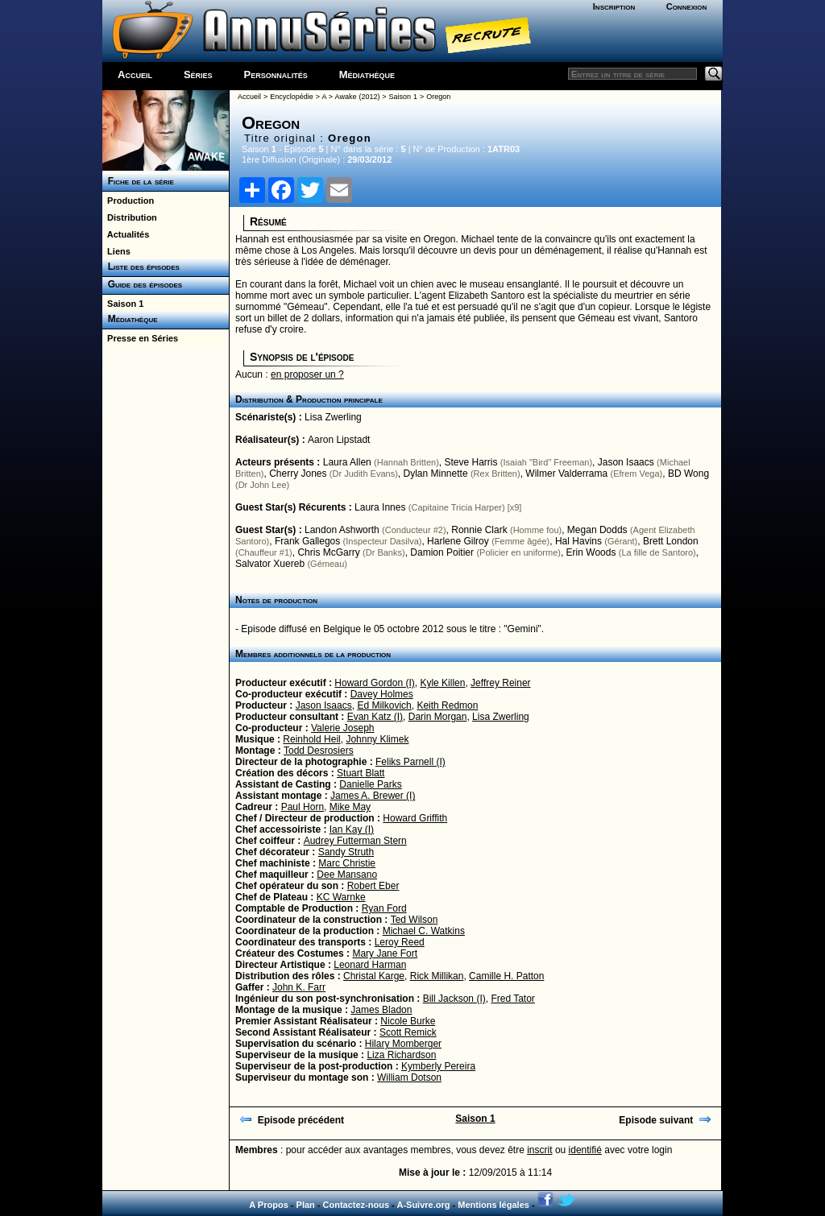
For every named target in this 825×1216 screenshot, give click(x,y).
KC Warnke (341, 897)
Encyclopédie (291, 97)
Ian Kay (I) (352, 829)
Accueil (135, 74)
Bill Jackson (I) (454, 998)
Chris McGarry (328, 552)
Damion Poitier (442, 552)
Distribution (129, 217)
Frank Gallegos (307, 541)
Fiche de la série (138, 181)
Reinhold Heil (311, 739)
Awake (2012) (357, 97)
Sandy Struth (346, 852)
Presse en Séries (140, 338)
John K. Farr (298, 987)
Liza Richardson (401, 1055)
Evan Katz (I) (375, 716)
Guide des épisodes (142, 284)
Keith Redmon (447, 705)
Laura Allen (347, 462)
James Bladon (381, 1009)
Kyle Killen (442, 683)
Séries (198, 74)
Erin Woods (591, 552)
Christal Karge (373, 976)
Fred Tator (512, 998)
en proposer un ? (307, 374)
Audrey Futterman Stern (355, 840)
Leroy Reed (400, 942)
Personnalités (276, 74)
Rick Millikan (437, 976)
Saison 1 (122, 303)
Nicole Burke (407, 1021)
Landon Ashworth (342, 530)
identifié (585, 1150)
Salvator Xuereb (270, 563)
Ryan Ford (384, 908)
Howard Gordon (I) (374, 683)
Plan (305, 1205)
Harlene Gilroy (458, 541)
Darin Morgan (437, 716)
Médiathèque (367, 74)
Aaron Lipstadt (339, 439)
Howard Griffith (415, 818)
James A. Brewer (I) (372, 795)
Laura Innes (379, 507)
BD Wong (688, 473)
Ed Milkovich (384, 705)
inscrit (539, 1150)
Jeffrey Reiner (500, 683)
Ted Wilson (414, 919)
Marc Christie (346, 863)
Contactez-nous (356, 1205)
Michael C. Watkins (424, 931)
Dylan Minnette (436, 473)
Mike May (350, 807)
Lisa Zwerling (333, 417)
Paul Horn (302, 807)
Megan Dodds (597, 530)
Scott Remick (408, 1032)
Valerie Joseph (343, 728)
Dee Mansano (347, 874)
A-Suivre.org (423, 1205)
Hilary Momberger (403, 1043)
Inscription (614, 6)
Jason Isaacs (626, 462)
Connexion (686, 6)
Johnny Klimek (377, 739)
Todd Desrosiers (319, 750)
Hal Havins (578, 541)
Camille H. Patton (506, 976)
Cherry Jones (297, 473)
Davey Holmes (381, 694)
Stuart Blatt (360, 773)
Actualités (125, 234)
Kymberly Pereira (438, 1066)
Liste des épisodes (141, 266)
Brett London (671, 541)
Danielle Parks (370, 784)
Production (128, 200)
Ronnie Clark (479, 530)
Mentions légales (493, 1205)
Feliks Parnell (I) (410, 761)
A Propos (268, 1205)
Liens (116, 251)
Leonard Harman (370, 964)
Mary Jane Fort (384, 953)
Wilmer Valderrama (566, 473)
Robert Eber (373, 885)
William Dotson (409, 1077)
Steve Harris (470, 462)
